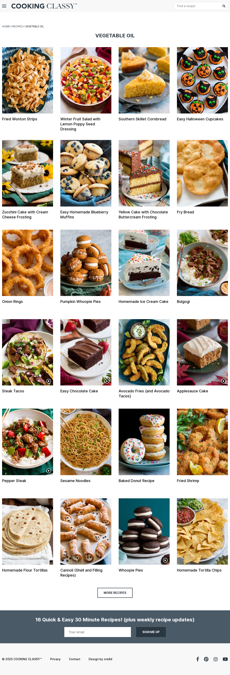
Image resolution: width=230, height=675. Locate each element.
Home (6, 26)
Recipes (17, 26)
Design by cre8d (100, 659)
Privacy (55, 659)
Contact (74, 659)
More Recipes (115, 592)
